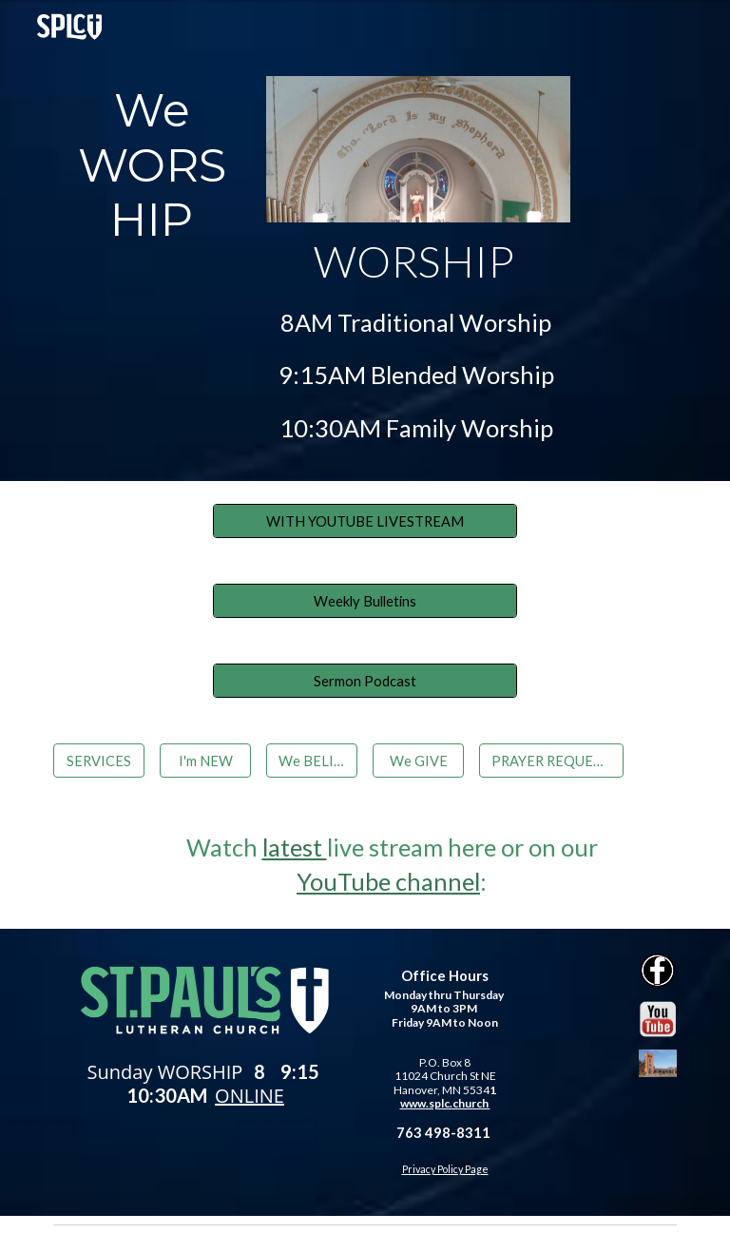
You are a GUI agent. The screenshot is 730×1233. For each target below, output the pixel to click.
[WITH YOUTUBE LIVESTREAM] (364, 521)
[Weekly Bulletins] (364, 601)
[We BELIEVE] (311, 760)
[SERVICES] (98, 760)
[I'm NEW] (205, 760)
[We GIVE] (418, 760)
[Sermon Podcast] (364, 681)
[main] (151, 166)
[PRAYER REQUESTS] (551, 760)
